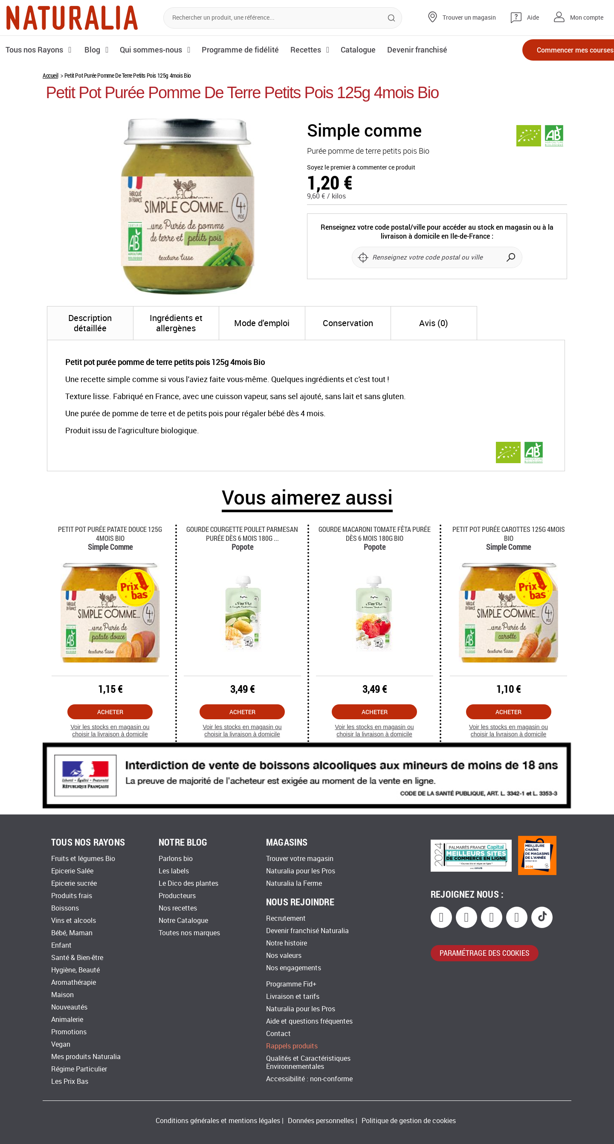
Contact (278, 1034)
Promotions (69, 1032)
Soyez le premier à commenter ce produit (361, 167)
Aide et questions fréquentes (309, 1021)
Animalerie (67, 1020)
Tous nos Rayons (35, 49)
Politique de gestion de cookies (409, 1121)
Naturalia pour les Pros (300, 871)
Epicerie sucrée (74, 883)
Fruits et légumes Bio (83, 859)
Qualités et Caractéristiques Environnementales (308, 1062)
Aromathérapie (73, 982)
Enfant (61, 945)
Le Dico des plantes (188, 883)
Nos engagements (293, 968)
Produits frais (71, 896)
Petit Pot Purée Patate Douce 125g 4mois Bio (110, 534)
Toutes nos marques (189, 933)
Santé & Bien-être (77, 958)
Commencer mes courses (558, 50)
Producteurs (177, 896)
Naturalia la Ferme (294, 883)
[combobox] (282, 18)
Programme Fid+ (291, 984)
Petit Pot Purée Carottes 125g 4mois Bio (508, 534)
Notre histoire (286, 943)
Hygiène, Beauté (75, 970)
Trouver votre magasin (299, 859)
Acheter (110, 712)
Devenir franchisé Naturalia (307, 931)
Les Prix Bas (69, 1081)
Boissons (65, 908)
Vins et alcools (73, 920)
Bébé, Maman (72, 933)
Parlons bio (176, 859)
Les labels (174, 871)
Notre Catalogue (183, 920)
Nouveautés (69, 1007)
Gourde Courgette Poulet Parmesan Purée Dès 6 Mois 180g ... (242, 534)
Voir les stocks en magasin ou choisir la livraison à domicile (109, 731)
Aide (533, 17)
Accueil (50, 75)
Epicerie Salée (72, 871)
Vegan (60, 1044)
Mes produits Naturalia (86, 1057)
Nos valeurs (283, 955)
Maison (62, 995)
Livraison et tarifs (292, 996)
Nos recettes (178, 908)
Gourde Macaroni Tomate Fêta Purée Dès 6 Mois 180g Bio (375, 534)
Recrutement (286, 918)
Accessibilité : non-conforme (309, 1079)
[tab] (90, 323)
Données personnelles (321, 1121)
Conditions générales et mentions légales (218, 1121)
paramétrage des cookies (485, 953)
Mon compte (586, 17)
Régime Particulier (79, 1069)
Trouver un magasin (469, 17)
